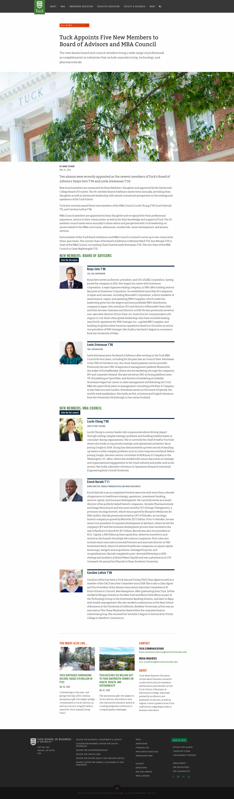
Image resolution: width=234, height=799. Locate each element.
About (53, 6)
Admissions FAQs (144, 755)
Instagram (178, 777)
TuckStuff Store (181, 751)
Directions (141, 767)
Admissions (141, 743)
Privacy (152, 793)
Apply (138, 739)
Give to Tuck (179, 740)
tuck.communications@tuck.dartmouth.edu (163, 652)
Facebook (173, 777)
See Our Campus (144, 771)
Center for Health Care (88, 754)
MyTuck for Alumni (183, 747)
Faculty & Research (134, 6)
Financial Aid (142, 747)
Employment (179, 763)
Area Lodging (143, 775)
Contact (140, 763)
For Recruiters (181, 767)
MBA (63, 6)
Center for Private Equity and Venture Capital (100, 758)
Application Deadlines (147, 751)
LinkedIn (183, 777)
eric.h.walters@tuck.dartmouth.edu (158, 662)
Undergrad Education (81, 6)
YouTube (189, 777)
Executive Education (108, 6)
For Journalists (181, 771)
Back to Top (117, 788)
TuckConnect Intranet (184, 755)
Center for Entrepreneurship (92, 750)
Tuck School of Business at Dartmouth (39, 7)
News (152, 6)
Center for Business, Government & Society (99, 739)
